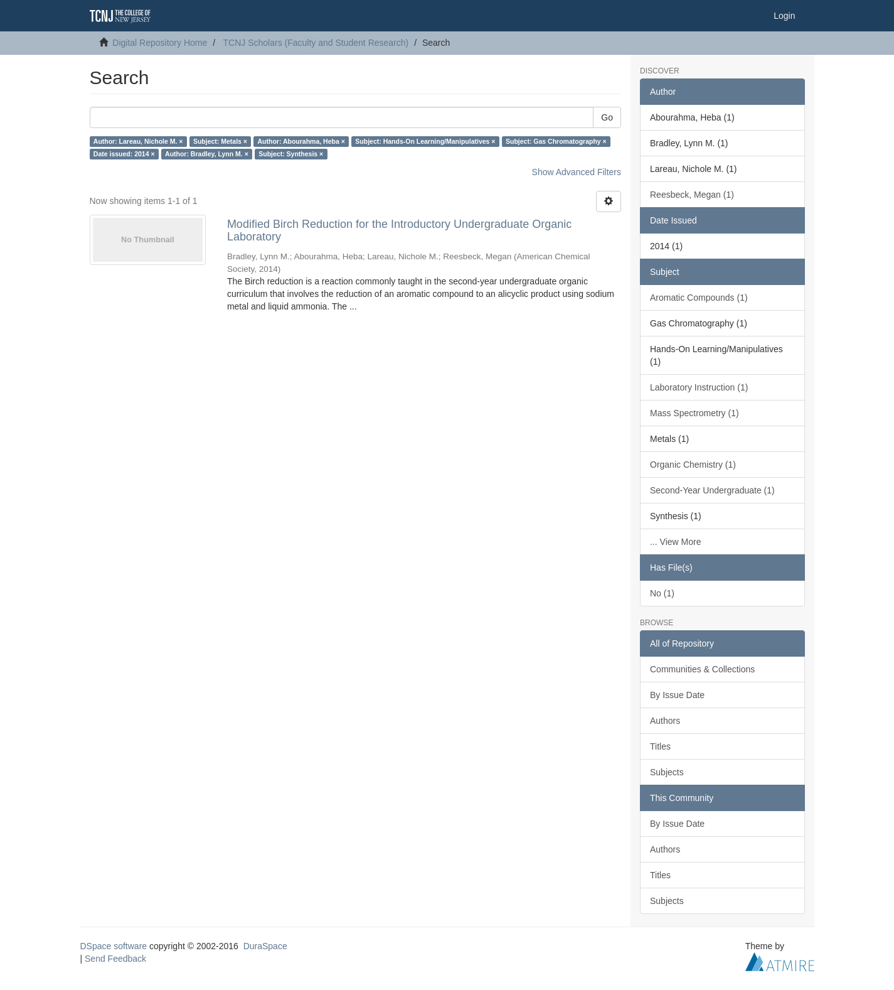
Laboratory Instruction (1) (699, 387)
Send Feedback (115, 959)
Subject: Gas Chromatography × (556, 141)
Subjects (667, 772)
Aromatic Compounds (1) (699, 298)
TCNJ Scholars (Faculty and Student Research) (316, 43)
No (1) (662, 593)
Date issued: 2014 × (124, 154)
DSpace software (113, 946)
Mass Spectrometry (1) (694, 413)
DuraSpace (265, 946)
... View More (675, 542)
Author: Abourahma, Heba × (301, 141)
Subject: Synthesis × (290, 154)
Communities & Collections (702, 669)
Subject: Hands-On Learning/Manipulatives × (425, 141)
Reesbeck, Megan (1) (692, 195)
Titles (660, 746)
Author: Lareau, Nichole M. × (138, 141)
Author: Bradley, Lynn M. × (206, 154)
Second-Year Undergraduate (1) (712, 490)
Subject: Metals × (220, 141)
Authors (665, 721)
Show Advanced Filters (576, 172)
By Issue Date (677, 695)
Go (607, 117)
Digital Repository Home (159, 43)
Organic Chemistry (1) (693, 465)
